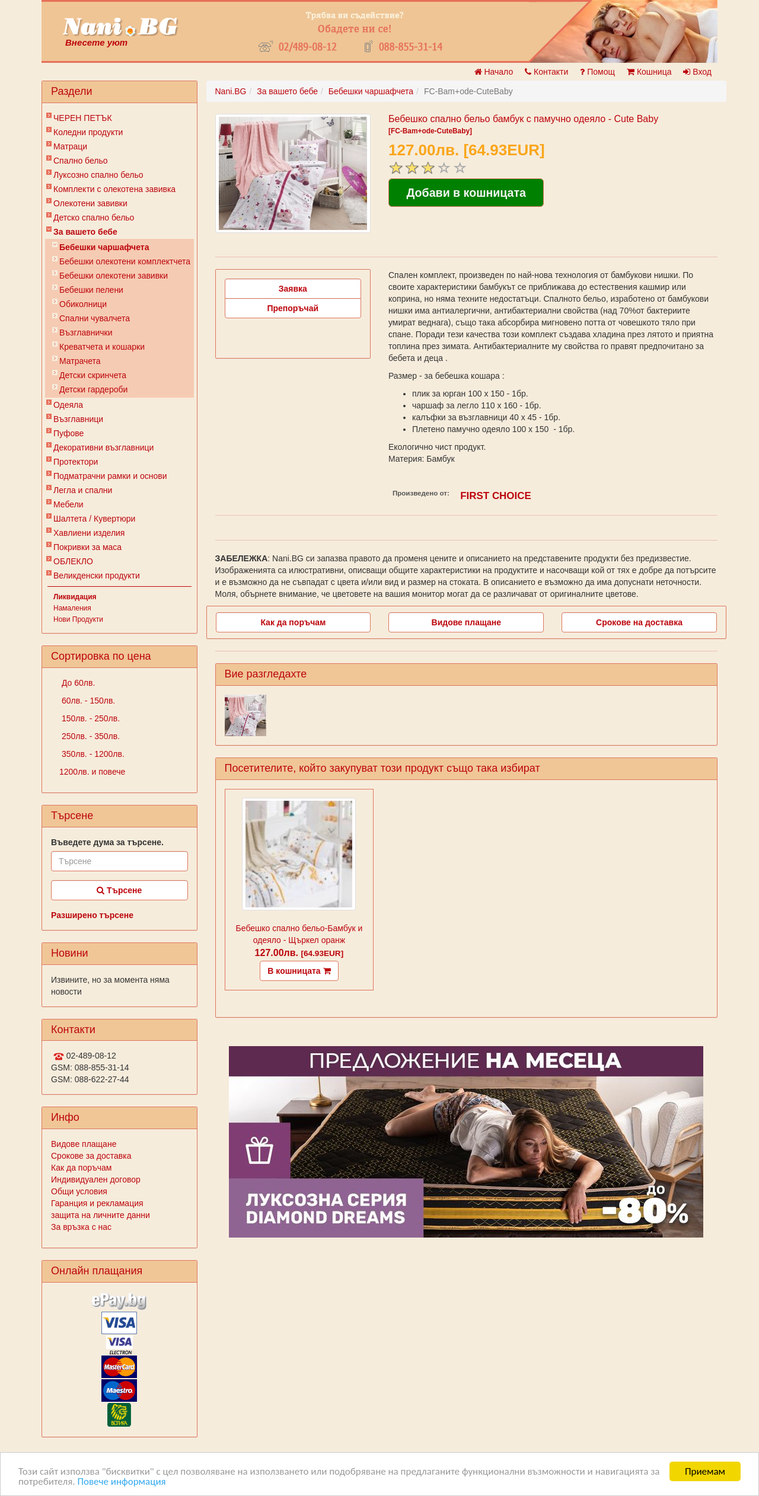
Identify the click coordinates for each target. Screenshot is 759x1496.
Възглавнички (86, 332)
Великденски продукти (96, 575)
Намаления (72, 608)
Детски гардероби (93, 389)
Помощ (597, 71)
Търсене (119, 890)
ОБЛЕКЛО (73, 561)
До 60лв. (77, 683)
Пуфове (68, 433)
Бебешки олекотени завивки (113, 275)
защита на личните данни (100, 1215)
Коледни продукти (88, 132)
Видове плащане (83, 1144)
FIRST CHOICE (495, 495)
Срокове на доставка (639, 622)
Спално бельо (80, 160)
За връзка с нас (81, 1227)
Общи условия (79, 1191)
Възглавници (78, 419)
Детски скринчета (92, 375)
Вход (697, 71)
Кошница (649, 71)
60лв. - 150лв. (87, 700)
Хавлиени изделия (89, 533)
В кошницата (298, 971)
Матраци (70, 146)
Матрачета (80, 361)
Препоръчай (292, 308)
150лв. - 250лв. (89, 718)
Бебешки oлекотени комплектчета (124, 261)
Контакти (546, 71)
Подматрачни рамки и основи (110, 476)
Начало (494, 71)
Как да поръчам (81, 1167)
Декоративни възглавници (103, 447)
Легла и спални (82, 490)
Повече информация (121, 1481)
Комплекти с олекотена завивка (114, 189)
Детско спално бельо (93, 217)
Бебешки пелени (91, 290)
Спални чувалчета (94, 318)
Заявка (293, 288)
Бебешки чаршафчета (104, 247)
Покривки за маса (87, 547)
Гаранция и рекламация (97, 1203)
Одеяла (68, 405)
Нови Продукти (78, 619)
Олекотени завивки (90, 203)
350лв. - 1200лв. (92, 754)
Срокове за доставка (91, 1156)
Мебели (68, 504)
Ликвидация (75, 597)
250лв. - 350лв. (89, 736)
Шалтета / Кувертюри (94, 518)
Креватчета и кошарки (102, 346)
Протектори (75, 461)
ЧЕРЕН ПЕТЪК (82, 118)
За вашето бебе (85, 231)
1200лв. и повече (92, 771)
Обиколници (83, 304)
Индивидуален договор (96, 1179)
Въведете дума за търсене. (107, 842)
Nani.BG (231, 91)
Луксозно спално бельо (98, 175)
